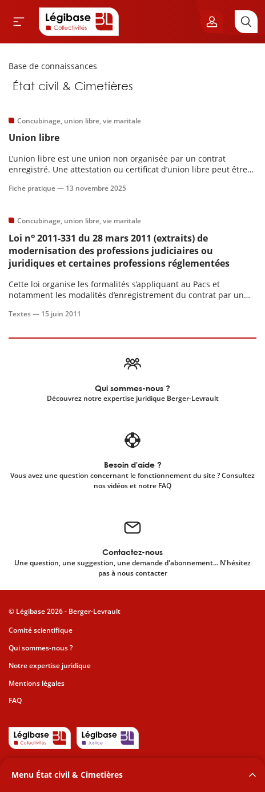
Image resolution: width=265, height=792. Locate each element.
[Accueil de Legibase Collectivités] (79, 21)
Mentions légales (37, 683)
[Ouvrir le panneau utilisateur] (211, 21)
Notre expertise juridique (50, 665)
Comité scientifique (41, 630)
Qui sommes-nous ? (41, 648)
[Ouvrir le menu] (18, 21)
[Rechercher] (246, 21)
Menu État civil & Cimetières (67, 774)
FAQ (15, 700)
